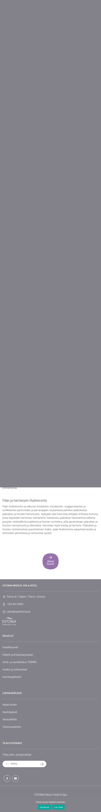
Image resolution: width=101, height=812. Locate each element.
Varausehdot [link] (9, 719)
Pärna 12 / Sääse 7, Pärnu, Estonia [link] (26, 597)
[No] (97, 805)
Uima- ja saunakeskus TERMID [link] (19, 662)
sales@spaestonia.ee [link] (18, 612)
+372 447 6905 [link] (15, 604)
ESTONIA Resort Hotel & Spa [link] (50, 795)
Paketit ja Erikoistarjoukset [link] (17, 655)
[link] (9, 621)
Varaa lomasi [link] (9, 705)
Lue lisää (58, 807)
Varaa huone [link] (50, 560)
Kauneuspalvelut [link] (11, 677)
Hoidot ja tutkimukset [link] (14, 670)
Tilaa (43, 764)
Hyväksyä (44, 807)
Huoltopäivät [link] (9, 712)
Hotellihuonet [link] (10, 647)
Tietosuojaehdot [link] (11, 727)
